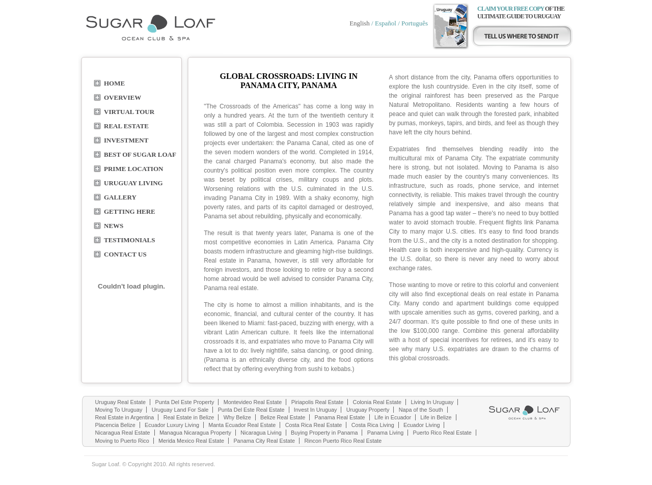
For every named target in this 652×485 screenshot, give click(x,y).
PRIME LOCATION (133, 169)
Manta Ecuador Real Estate (242, 425)
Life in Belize (435, 417)
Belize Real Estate (282, 417)
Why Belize (237, 417)
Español (385, 23)
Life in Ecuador (392, 417)
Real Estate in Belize (189, 417)
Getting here (129, 211)
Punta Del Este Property (184, 402)
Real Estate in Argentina (124, 417)
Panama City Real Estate (264, 441)
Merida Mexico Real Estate (191, 441)
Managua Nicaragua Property (195, 433)
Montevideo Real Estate (253, 402)
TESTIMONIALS (129, 240)
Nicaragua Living (260, 433)
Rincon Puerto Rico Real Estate (343, 441)
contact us (125, 254)
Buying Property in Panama (324, 433)
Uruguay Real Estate (120, 402)
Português (414, 23)
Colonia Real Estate (377, 402)
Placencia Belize (115, 425)
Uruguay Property (368, 410)
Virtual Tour (129, 112)
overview (122, 97)
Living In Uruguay (432, 402)
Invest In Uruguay (315, 410)
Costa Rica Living (372, 425)
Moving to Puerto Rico (122, 441)
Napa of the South (421, 410)
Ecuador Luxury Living (172, 425)
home (114, 83)
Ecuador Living (421, 425)
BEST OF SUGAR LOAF (140, 154)
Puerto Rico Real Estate (442, 433)
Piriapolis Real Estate (317, 402)
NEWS (113, 226)
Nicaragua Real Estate (122, 433)
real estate (126, 126)
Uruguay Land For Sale (180, 410)
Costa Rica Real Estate (313, 425)
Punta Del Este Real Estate (251, 410)
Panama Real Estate (340, 417)
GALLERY (120, 197)
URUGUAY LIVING (133, 183)
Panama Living (385, 433)
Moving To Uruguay (119, 410)
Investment (126, 140)
